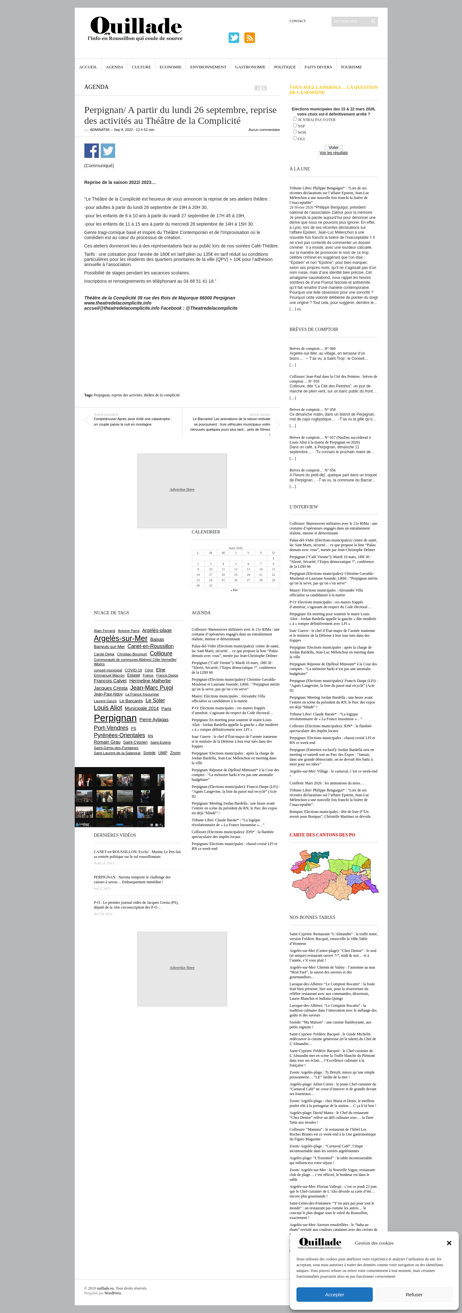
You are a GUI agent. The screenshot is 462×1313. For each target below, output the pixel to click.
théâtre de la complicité (162, 395)
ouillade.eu (105, 1288)
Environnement (208, 67)
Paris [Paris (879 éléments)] (166, 708)
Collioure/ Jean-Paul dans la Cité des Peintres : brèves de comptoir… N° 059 (334, 379)
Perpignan (102, 395)
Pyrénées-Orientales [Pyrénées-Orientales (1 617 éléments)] (119, 735)
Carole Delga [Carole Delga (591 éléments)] (104, 654)
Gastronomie (250, 67)
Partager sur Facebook (91, 150)
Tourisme (351, 67)
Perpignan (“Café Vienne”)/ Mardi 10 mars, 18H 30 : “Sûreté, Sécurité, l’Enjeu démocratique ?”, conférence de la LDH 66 (332, 562)
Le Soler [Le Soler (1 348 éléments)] (155, 700)
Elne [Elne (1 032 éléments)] (160, 669)
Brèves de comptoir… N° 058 (313, 409)
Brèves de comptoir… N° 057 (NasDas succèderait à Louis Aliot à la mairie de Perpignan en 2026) (330, 440)
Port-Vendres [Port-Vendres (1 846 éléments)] (111, 727)
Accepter (334, 1294)
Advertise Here (182, 489)
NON (302, 132)
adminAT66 (100, 130)
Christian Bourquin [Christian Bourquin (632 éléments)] (132, 654)
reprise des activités (127, 395)
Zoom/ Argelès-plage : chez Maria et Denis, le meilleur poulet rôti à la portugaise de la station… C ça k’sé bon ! (333, 1103)
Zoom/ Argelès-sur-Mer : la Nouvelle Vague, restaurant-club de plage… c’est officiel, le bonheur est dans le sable (333, 1175)
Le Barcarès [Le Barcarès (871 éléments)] (131, 700)
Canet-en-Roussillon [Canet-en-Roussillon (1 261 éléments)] (151, 646)
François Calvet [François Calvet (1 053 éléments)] (110, 680)
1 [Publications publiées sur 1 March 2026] (273, 558)
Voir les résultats (334, 153)
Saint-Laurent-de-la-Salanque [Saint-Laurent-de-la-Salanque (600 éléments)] (117, 753)
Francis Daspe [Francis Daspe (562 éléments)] (167, 675)
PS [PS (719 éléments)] (133, 728)
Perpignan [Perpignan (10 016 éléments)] (115, 718)
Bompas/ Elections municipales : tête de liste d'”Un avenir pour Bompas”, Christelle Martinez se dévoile (330, 814)
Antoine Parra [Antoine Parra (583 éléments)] (129, 631)
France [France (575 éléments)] (148, 675)
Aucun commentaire (264, 130)
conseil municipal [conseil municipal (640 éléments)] (108, 670)
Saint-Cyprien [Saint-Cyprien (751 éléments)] (135, 742)
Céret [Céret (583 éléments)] (149, 670)
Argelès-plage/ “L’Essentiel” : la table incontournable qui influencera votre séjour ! (331, 1160)
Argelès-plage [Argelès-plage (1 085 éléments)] (157, 630)
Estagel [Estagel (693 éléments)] (133, 675)
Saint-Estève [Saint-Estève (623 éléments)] (160, 742)
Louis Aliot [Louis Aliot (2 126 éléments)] (108, 707)
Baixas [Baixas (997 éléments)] (157, 639)
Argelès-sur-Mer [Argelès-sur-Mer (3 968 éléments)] (121, 638)
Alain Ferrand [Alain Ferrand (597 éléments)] (105, 631)
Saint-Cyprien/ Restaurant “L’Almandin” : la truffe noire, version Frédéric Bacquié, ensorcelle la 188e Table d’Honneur (334, 939)
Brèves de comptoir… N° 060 (313, 348)
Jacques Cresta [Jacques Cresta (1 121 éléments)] (111, 688)
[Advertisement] (182, 328)
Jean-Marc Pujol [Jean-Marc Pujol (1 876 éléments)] (151, 687)
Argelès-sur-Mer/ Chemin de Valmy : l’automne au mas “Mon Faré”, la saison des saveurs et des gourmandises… (332, 972)
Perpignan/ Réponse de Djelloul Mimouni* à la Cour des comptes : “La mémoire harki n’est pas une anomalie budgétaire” (333, 669)
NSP (301, 126)
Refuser (414, 1294)
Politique (285, 67)
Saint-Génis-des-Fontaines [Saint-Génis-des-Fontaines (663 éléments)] (116, 748)
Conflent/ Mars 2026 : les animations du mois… (327, 783)
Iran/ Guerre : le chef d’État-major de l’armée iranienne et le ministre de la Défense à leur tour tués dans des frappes (332, 635)
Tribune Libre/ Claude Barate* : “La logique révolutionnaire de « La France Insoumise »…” (326, 716)
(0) (299, 309)
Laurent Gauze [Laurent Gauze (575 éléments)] (105, 701)
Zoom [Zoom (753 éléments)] (175, 753)
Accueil (88, 67)
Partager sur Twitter (108, 150)
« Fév (234, 590)
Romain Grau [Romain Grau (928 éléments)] (107, 742)
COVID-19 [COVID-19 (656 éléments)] (133, 670)
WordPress (113, 1293)
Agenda (115, 67)
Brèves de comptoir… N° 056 (313, 470)
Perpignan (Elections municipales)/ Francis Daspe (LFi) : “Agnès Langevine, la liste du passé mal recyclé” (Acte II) (334, 685)
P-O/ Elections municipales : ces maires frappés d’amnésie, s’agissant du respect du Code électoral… (330, 604)
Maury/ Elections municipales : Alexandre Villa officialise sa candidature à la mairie (326, 592)
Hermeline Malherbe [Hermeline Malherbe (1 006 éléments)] (150, 680)
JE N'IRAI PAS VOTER (317, 119)
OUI (301, 139)
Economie (170, 67)
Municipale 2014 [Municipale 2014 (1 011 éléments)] (142, 708)
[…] (293, 309)
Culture (141, 67)
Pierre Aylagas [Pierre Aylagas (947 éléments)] (154, 719)
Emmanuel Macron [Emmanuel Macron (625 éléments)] (109, 675)
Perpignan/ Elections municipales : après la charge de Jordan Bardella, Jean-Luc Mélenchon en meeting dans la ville (332, 652)
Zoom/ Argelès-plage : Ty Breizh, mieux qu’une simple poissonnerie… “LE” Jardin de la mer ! (332, 1074)
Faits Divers (318, 67)
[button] (449, 1243)
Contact (298, 21)
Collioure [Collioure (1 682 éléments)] (161, 653)
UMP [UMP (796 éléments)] (162, 752)
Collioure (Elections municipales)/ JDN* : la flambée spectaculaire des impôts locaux (331, 728)
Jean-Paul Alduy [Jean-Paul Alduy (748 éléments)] (108, 694)
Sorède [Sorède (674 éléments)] (149, 753)
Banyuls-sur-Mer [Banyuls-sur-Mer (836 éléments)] (109, 646)
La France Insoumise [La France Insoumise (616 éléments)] (142, 694)
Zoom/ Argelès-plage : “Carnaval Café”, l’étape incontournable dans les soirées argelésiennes (326, 1148)
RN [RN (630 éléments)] (150, 736)
